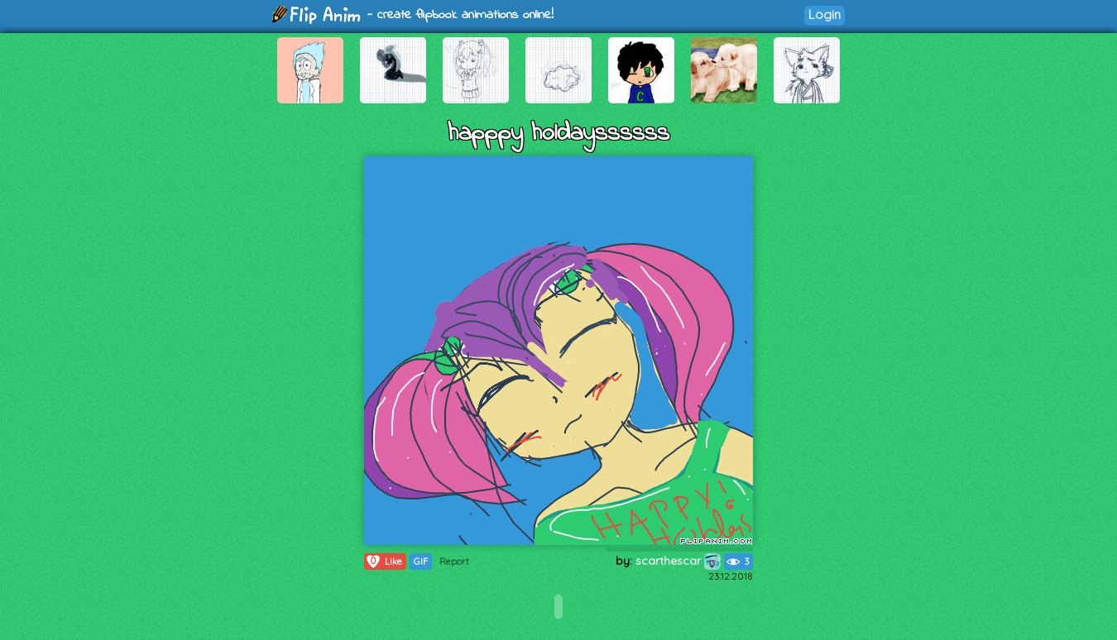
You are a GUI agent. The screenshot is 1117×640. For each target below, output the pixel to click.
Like (383, 561)
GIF (421, 561)
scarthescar (678, 560)
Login (824, 14)
